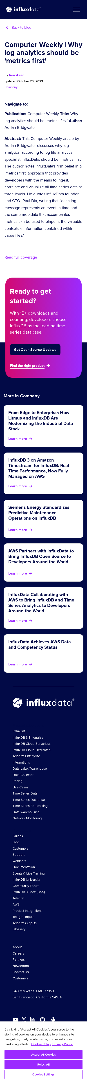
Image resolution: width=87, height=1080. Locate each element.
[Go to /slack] (53, 1020)
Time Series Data (25, 793)
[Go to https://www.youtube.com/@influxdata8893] (16, 1020)
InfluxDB (19, 731)
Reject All (43, 1064)
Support (19, 854)
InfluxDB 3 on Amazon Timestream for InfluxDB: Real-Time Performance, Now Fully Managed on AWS (39, 468)
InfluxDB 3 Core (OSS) (29, 891)
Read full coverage (20, 257)
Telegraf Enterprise (26, 756)
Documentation (24, 867)
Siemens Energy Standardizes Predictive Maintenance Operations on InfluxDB (38, 512)
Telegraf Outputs (25, 923)
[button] (76, 9)
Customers (20, 848)
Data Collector (23, 774)
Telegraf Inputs (23, 916)
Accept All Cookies (43, 1054)
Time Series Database (29, 799)
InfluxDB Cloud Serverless (32, 743)
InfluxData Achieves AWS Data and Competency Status (39, 644)
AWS (16, 904)
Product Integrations (27, 910)
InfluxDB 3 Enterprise (28, 737)
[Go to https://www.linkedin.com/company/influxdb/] (32, 1019)
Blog (16, 842)
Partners (19, 959)
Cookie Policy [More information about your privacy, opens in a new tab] (41, 1044)
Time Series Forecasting (30, 805)
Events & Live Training (29, 873)
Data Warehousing (26, 812)
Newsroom (21, 965)
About (17, 947)
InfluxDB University (26, 879)
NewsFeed (16, 75)
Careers (18, 953)
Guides (18, 836)
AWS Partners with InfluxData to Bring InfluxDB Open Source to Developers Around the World (41, 556)
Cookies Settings (43, 1074)
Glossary (19, 929)
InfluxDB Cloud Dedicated (32, 750)
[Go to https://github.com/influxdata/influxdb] (42, 1020)
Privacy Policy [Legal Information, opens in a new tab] (62, 1044)
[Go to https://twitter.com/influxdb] (24, 1020)
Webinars (19, 860)
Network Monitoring (27, 818)
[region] (43, 1050)
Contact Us (21, 971)
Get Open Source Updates (35, 349)
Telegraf (18, 898)
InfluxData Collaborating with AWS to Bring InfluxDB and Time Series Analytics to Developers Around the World (41, 602)
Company (11, 87)
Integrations (21, 762)
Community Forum (26, 885)
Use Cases (20, 787)
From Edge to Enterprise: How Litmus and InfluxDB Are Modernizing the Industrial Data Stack (40, 420)
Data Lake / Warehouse (30, 768)
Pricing (17, 780)
